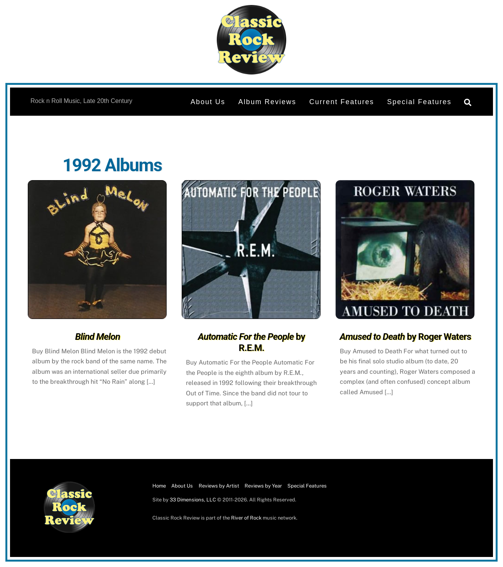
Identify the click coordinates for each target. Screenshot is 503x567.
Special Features (419, 102)
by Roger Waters (405, 336)
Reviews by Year (263, 486)
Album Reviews (267, 102)
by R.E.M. (251, 342)
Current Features (341, 102)
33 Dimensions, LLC (193, 500)
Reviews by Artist (219, 486)
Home (159, 486)
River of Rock (246, 518)
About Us (208, 102)
